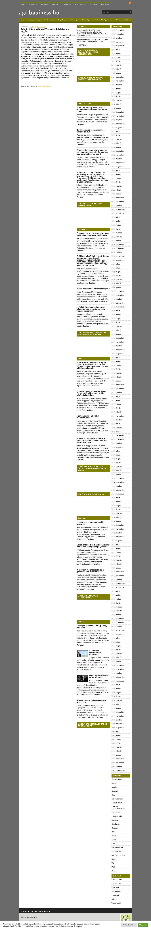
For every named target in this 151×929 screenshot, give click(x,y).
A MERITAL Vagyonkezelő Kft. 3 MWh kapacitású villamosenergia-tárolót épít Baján (92, 440)
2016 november (117, 416)
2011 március (116, 654)
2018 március (116, 373)
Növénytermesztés (118, 855)
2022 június (116, 174)
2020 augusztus (117, 260)
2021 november (117, 202)
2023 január (116, 147)
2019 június (116, 315)
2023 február (116, 143)
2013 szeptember (118, 537)
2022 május (116, 178)
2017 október (116, 393)
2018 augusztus (117, 354)
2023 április (116, 135)
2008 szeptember (118, 770)
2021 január (116, 241)
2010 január (116, 708)
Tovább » (80, 124)
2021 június (116, 221)
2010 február (116, 704)
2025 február (116, 69)
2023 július (115, 131)
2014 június (116, 502)
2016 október (116, 420)
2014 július (115, 498)
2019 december (117, 291)
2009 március (116, 747)
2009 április (116, 743)
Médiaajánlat (66, 4)
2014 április (116, 509)
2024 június (116, 89)
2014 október (116, 486)
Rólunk (55, 4)
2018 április (116, 369)
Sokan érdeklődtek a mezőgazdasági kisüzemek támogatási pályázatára (93, 546)
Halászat (114, 828)
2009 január (116, 755)
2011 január (116, 661)
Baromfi (114, 791)
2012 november (117, 576)
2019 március (116, 326)
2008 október (116, 767)
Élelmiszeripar (50, 19)
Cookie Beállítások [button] (129, 925)
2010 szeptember (118, 677)
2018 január (116, 381)
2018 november (117, 342)
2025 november (117, 34)
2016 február (116, 431)
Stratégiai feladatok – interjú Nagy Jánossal (92, 627)
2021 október (116, 206)
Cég (38, 20)
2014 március (116, 513)
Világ (113, 871)
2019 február (116, 330)
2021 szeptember (118, 209)
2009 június (116, 735)
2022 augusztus (117, 167)
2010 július (115, 685)
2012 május (116, 599)
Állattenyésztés (117, 779)
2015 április (116, 463)
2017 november (117, 389)
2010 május (116, 693)
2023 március (116, 139)
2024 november (117, 81)
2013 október (116, 533)
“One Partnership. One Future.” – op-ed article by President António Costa (92, 40)
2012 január (116, 615)
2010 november (117, 669)
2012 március (116, 607)
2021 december (117, 198)
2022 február (116, 190)
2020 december (117, 244)
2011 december (117, 619)
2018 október (116, 346)
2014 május (116, 506)
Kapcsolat (44, 4)
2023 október (116, 120)
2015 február (116, 470)
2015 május (116, 459)
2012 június (116, 595)
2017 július (115, 396)
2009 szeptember (118, 724)
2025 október (116, 38)
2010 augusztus (117, 681)
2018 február (116, 377)
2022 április (116, 182)
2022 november (117, 155)
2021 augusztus (117, 213)
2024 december (117, 77)
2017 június (116, 400)
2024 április (116, 96)
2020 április (116, 276)
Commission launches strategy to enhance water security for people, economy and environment (92, 152)
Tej (112, 863)
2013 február (116, 564)
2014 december (117, 478)
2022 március (116, 186)
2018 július (115, 357)
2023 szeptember (118, 124)
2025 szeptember (118, 42)
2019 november (117, 295)
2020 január (116, 287)
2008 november (117, 763)
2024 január (116, 108)
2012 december (117, 572)
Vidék (126, 20)
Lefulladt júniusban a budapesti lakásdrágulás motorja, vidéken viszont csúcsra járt (91, 309)
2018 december (117, 338)
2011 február (116, 657)
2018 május (116, 365)
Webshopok (32, 4)
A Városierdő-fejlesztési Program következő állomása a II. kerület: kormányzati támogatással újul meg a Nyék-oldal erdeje (91, 32)
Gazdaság (87, 19)
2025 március (116, 65)
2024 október (116, 85)
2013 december (117, 525)
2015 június (116, 455)
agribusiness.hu (31, 917)
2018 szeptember (118, 350)
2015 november (117, 439)
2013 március (116, 560)
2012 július (115, 591)
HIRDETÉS (81, 45)
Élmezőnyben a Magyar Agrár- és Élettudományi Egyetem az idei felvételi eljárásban (91, 393)
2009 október (116, 720)
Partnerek (105, 4)
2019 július (115, 311)
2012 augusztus (117, 587)
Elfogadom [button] (143, 925)
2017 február (116, 412)
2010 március (116, 700)
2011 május (116, 646)
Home (23, 4)
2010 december (117, 665)
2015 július (115, 451)
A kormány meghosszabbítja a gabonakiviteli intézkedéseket (90, 571)
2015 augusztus (117, 447)
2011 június (116, 642)
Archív (23, 20)
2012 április (116, 603)
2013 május (116, 552)
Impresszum (93, 4)
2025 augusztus (117, 46)
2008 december (117, 759)
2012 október (116, 580)
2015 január (116, 474)
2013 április (116, 556)
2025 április (116, 61)
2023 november (117, 116)
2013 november (117, 529)
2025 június (116, 54)
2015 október (116, 443)
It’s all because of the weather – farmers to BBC (91, 131)
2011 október (116, 626)
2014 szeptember (118, 490)
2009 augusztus (117, 728)
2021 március (116, 233)
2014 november (117, 482)
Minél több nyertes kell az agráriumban (99, 676)
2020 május (116, 272)
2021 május (116, 225)
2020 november (117, 248)
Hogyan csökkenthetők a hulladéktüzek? (88, 417)
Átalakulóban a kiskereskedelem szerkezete (91, 701)
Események (74, 20)
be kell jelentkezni (44, 86)
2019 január (116, 334)
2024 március (116, 100)
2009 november (117, 716)
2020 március (116, 280)
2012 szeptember (118, 583)
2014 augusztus (117, 494)
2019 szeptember (118, 303)
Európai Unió (116, 816)
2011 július (115, 638)
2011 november (117, 622)
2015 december (117, 435)
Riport (118, 20)
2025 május (116, 57)
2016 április (116, 424)
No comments (41, 27)
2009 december (117, 712)
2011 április (116, 650)
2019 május (116, 318)
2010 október (116, 673)
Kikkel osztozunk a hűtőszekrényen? (93, 289)
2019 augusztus (117, 307)
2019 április (116, 322)
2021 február (116, 237)
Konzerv (114, 843)
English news (62, 20)
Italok (113, 840)
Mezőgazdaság (107, 19)
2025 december (117, 30)
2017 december (117, 385)
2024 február (116, 104)
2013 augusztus (117, 541)
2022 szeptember (118, 163)
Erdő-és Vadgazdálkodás (117, 807)
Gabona (114, 820)
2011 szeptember (118, 630)
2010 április (116, 696)
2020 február (116, 283)
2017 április (116, 408)
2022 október (116, 159)
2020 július (115, 264)
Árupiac (31, 20)
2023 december (117, 112)
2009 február (116, 751)
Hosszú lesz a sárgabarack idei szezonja (91, 523)
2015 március (116, 467)
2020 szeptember (118, 256)
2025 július (115, 50)
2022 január (116, 194)
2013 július (115, 544)
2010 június (116, 689)
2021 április (116, 229)
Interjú (96, 20)
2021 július (115, 217)
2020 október (116, 252)
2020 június (116, 268)
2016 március (116, 428)
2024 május (116, 93)
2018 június (116, 361)
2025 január (116, 73)
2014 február (116, 517)
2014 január (116, 521)
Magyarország (117, 847)
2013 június (116, 548)
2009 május (116, 739)
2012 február (116, 611)
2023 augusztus (117, 128)
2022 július (115, 170)
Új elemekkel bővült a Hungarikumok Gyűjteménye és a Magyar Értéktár (93, 234)
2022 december (117, 151)
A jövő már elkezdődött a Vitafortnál (95, 653)
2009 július (115, 732)
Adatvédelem (80, 4)
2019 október (116, 299)
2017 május (116, 404)
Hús (113, 832)
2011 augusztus (117, 634)
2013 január (116, 568)
